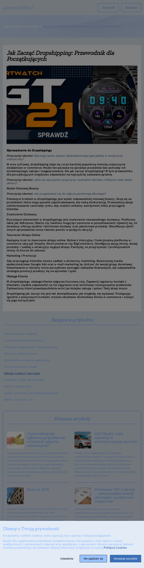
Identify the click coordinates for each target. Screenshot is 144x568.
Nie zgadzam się (93, 558)
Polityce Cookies (115, 547)
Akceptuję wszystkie (125, 558)
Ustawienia (66, 558)
